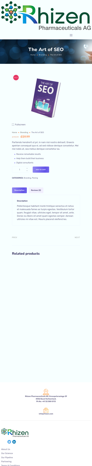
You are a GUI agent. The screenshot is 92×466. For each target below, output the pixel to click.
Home (32, 55)
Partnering (6, 461)
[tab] (19, 190)
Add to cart (41, 169)
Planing (35, 178)
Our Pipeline (7, 457)
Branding (43, 55)
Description (19, 190)
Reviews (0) (36, 190)
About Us (5, 449)
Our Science (7, 453)
